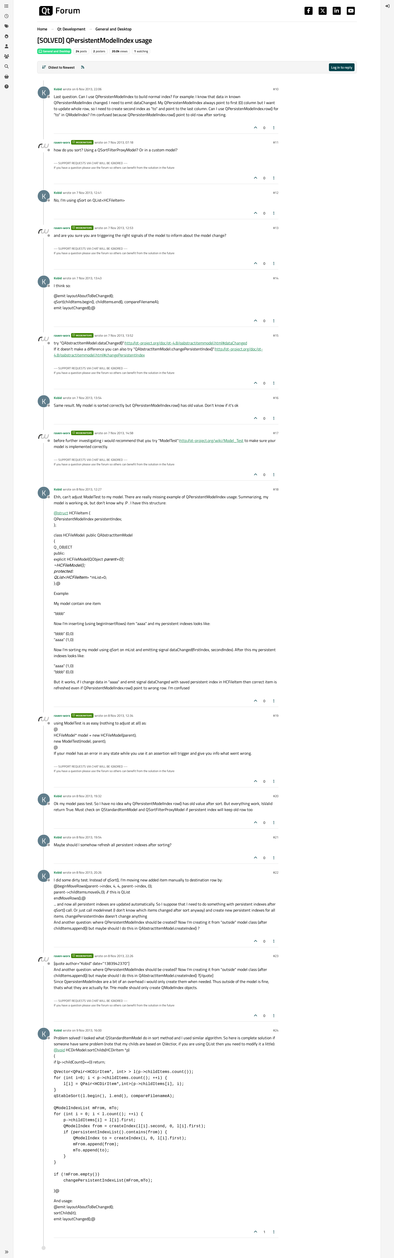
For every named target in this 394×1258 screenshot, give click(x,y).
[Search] (6, 66)
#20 (275, 795)
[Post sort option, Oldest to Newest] (58, 67)
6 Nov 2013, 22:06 (89, 89)
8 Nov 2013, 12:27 (89, 489)
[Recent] (6, 16)
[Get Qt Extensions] (6, 76)
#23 (275, 955)
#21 (275, 837)
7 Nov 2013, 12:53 (120, 227)
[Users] (6, 46)
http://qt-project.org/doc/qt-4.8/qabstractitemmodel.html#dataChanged (186, 343)
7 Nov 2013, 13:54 (89, 397)
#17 (275, 432)
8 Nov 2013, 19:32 (89, 795)
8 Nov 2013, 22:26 (120, 955)
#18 (275, 489)
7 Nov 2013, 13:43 (89, 278)
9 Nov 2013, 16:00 (89, 1030)
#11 (275, 142)
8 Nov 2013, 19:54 (89, 837)
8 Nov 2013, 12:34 (120, 715)
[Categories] (6, 6)
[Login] (387, 6)
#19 (275, 715)
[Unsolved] (6, 86)
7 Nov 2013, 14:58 (120, 432)
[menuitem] (387, 6)
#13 (275, 227)
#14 (275, 278)
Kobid (58, 89)
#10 (275, 89)
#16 (275, 397)
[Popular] (6, 36)
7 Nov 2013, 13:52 (120, 335)
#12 (275, 192)
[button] (6, 1252)
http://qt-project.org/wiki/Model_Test (211, 440)
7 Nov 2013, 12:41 (89, 192)
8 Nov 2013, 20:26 (89, 872)
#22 (275, 872)
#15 (275, 335)
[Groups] (6, 56)
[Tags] (6, 26)
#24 (275, 1030)
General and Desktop (54, 51)
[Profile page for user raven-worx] (44, 146)
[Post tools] (274, 127)
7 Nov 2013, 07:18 (120, 142)
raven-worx (62, 142)
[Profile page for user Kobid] (44, 92)
